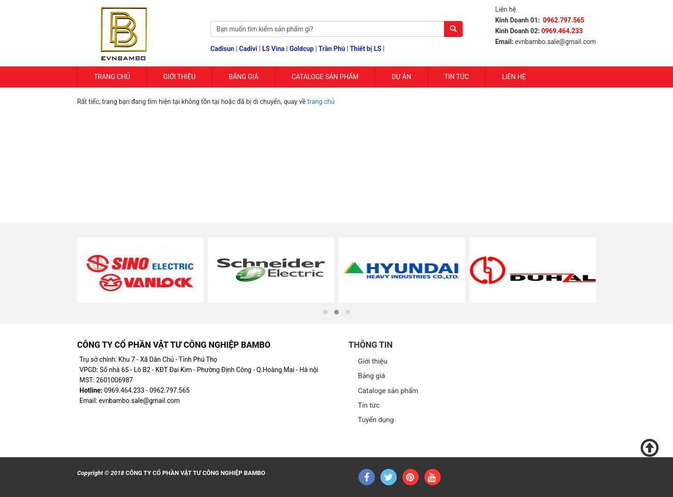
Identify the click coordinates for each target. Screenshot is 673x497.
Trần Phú (332, 48)
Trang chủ (112, 76)
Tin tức (456, 76)
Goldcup (301, 48)
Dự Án (401, 76)
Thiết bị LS (365, 48)
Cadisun (222, 48)
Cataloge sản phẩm (325, 76)
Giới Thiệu (179, 76)
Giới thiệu (372, 361)
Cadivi (248, 48)
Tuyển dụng (376, 420)
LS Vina (273, 48)
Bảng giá (243, 76)
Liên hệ (514, 76)
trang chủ (321, 101)
